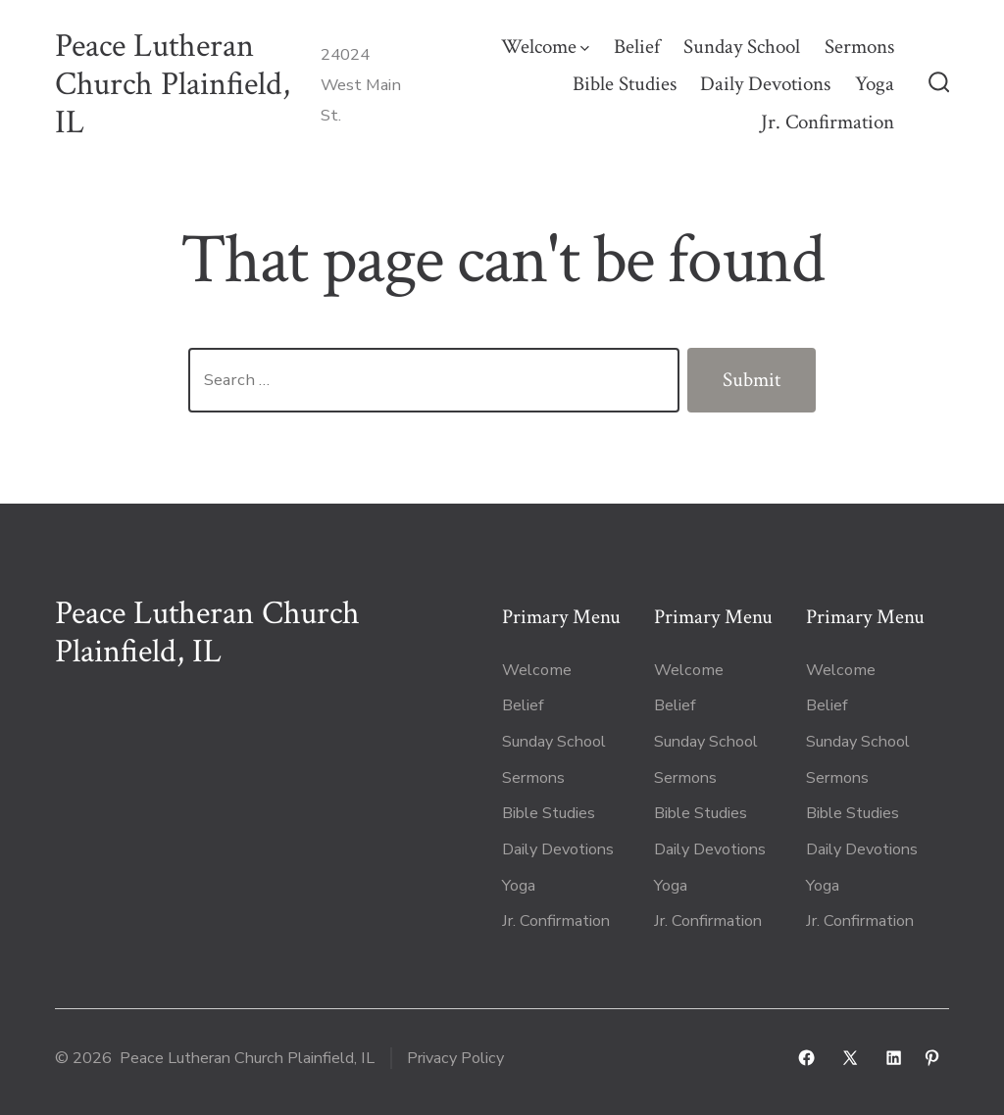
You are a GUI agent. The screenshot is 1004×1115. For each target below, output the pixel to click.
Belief (637, 46)
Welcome (545, 46)
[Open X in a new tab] (850, 1058)
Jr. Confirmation (827, 122)
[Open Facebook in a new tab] (806, 1058)
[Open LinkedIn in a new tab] (894, 1058)
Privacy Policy (455, 1058)
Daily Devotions (765, 84)
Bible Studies (625, 84)
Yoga (874, 84)
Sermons (859, 46)
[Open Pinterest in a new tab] (932, 1058)
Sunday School (741, 46)
